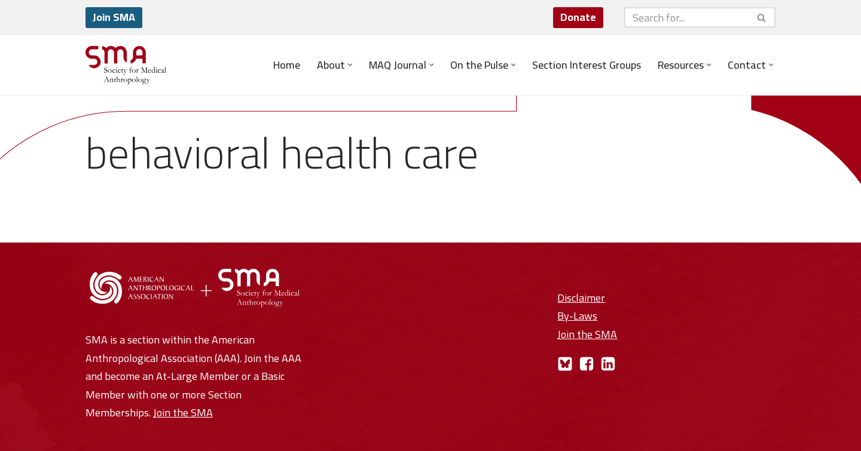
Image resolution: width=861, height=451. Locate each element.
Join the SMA (183, 412)
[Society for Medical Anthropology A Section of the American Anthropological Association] (126, 65)
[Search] (686, 17)
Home (286, 65)
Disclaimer (581, 298)
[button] (350, 65)
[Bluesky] (565, 364)
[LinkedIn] (608, 364)
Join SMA (114, 17)
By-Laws (577, 316)
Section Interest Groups (586, 65)
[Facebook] (586, 364)
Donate (578, 17)
